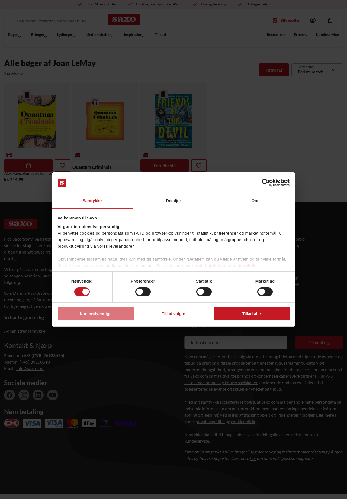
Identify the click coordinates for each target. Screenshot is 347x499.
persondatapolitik (203, 265)
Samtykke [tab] (92, 200)
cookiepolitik (242, 265)
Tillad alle (251, 313)
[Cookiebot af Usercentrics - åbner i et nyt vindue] (266, 183)
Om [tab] (254, 200)
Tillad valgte (173, 313)
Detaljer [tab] (173, 200)
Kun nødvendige (96, 313)
